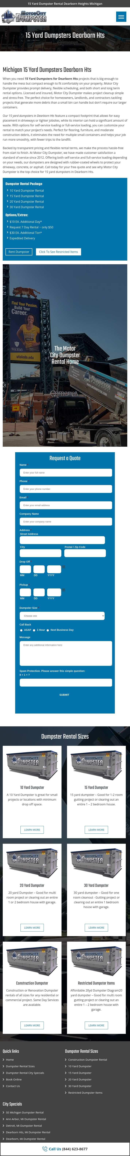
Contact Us (13, 1086)
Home (10, 1059)
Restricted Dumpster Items (85, 1092)
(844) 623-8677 (64, 1148)
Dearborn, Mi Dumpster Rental (25, 1139)
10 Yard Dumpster (79, 1066)
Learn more (32, 829)
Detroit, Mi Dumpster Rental (24, 1125)
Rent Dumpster (19, 252)
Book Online (14, 1079)
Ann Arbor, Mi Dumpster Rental (26, 1119)
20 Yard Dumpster (79, 1079)
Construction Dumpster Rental (87, 1059)
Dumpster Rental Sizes (20, 1066)
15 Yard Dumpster (79, 1073)
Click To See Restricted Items (58, 252)
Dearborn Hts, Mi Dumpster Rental (28, 1132)
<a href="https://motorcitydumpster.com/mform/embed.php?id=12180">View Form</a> (65, 584)
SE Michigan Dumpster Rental (25, 1112)
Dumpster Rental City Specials (25, 1073)
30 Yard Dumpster (79, 1086)
